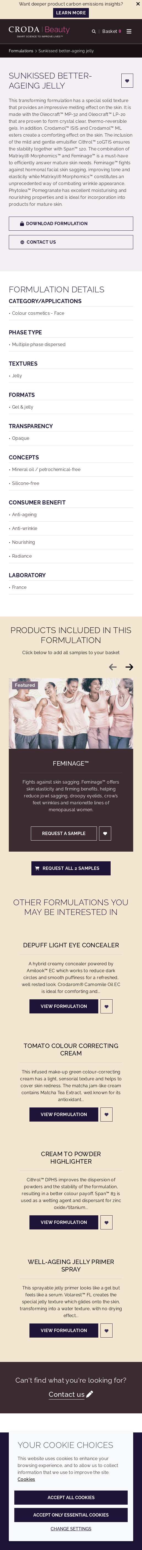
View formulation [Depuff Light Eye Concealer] (64, 1006)
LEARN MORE (71, 12)
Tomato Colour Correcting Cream (71, 1049)
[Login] (127, 81)
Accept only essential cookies (71, 1515)
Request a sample (64, 833)
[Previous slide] (113, 667)
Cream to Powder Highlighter (71, 1157)
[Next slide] (129, 667)
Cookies (26, 1479)
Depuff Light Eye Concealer (71, 945)
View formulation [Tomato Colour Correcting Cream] (64, 1114)
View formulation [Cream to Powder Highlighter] (64, 1222)
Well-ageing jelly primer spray (71, 1265)
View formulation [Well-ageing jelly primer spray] (64, 1330)
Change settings (71, 1528)
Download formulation (54, 223)
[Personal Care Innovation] (40, 30)
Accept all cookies (71, 1497)
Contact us (38, 242)
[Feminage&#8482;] (71, 713)
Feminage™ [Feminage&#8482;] (71, 763)
